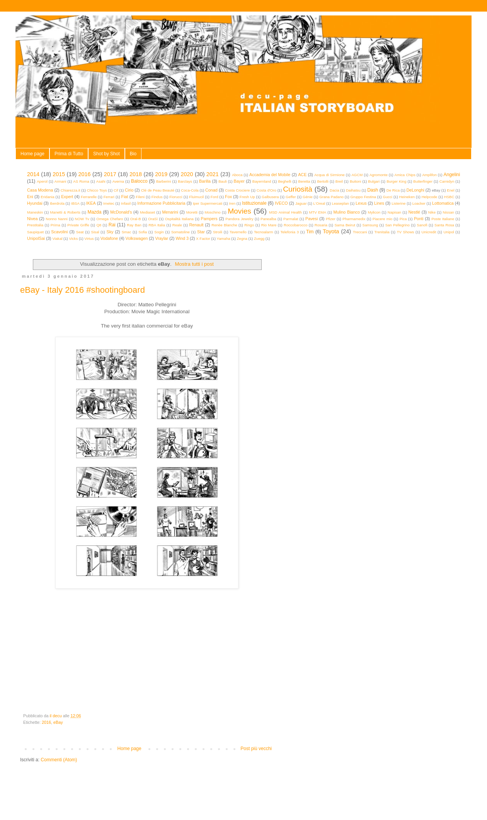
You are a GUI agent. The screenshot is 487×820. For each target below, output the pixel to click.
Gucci (387, 197)
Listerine (398, 203)
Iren (232, 203)
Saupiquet (35, 232)
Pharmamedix (353, 219)
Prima (55, 225)
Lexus (361, 203)
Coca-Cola (189, 190)
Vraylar (161, 238)
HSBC (449, 197)
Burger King (396, 181)
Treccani (360, 232)
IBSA (75, 203)
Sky (109, 231)
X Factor (203, 238)
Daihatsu (353, 190)
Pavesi (311, 218)
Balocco (139, 181)
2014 (33, 174)
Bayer (239, 181)
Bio (133, 153)
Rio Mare (269, 225)
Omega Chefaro (109, 219)
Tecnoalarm (263, 232)
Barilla (205, 181)
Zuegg (259, 238)
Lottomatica (443, 203)
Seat (80, 232)
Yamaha (223, 238)
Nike (432, 212)
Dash (372, 190)
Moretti (192, 212)
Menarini (170, 212)
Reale (177, 225)
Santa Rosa (444, 225)
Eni (30, 196)
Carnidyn (446, 181)
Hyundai (35, 203)
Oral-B (135, 219)
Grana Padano (331, 197)
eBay (58, 722)
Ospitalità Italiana (179, 219)
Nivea (32, 218)
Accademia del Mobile (269, 174)
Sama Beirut (344, 225)
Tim (310, 231)
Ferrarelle (89, 197)
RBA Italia (156, 225)
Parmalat (290, 219)
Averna (118, 181)
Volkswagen (137, 238)
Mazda (94, 212)
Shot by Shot (106, 153)
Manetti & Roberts (65, 212)
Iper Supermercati (207, 203)
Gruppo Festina (363, 197)
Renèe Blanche (224, 225)
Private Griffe (78, 225)
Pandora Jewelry (239, 219)
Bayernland (261, 181)
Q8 (98, 225)
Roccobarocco (295, 225)
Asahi (101, 181)
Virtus (89, 238)
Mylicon (374, 212)
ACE (302, 174)
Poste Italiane (442, 219)
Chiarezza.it (70, 190)
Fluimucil (196, 197)
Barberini (163, 181)
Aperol (42, 181)
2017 (110, 174)
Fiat (124, 196)
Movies (239, 211)
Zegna (242, 238)
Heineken (407, 197)
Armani (60, 181)
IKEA (91, 203)
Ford (214, 197)
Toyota (331, 231)
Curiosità (297, 189)
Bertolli (322, 181)
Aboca (237, 175)
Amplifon (429, 175)
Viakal (57, 238)
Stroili (217, 232)
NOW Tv (82, 219)
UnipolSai (36, 238)
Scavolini (59, 231)
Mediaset (147, 212)
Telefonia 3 (290, 232)
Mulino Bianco (346, 212)
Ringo (249, 225)
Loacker (419, 203)
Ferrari (109, 197)
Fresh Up (247, 197)
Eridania (47, 197)
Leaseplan (340, 203)
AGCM (357, 175)
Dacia (334, 190)
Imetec (108, 203)
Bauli (222, 181)
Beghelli (284, 181)
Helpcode (430, 197)
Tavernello (238, 232)
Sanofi (422, 225)
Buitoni (355, 181)
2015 (59, 174)
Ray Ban (134, 225)
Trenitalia (382, 232)
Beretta (304, 181)
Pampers (209, 218)
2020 (187, 174)
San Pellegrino (397, 225)
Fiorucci (175, 197)
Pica (403, 219)
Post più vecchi (256, 748)
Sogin (159, 232)
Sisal (95, 232)
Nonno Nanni (57, 219)
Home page (32, 153)
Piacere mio (382, 219)
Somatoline (180, 232)
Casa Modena (40, 190)
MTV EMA (317, 212)
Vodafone (109, 238)
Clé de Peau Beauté (157, 190)
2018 (135, 174)
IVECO (281, 203)
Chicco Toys (97, 190)
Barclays (185, 181)
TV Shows (405, 232)
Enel (450, 190)
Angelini (451, 174)
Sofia (142, 232)
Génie (308, 197)
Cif (116, 190)
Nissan (448, 212)
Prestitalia (35, 225)
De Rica (393, 190)
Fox (228, 196)
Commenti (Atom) (59, 759)
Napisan (394, 212)
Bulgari (374, 181)
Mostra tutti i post (194, 264)
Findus (157, 197)
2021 (212, 174)
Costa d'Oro (266, 190)
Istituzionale (254, 203)
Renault (196, 224)
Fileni (140, 197)
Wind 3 (182, 238)
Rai (112, 224)
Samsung (370, 225)
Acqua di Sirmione (329, 175)
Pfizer (330, 219)
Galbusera (270, 197)
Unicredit (429, 232)
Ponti (419, 218)
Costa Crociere (237, 190)
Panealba (268, 219)
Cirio (129, 190)
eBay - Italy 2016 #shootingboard (82, 290)
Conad (211, 190)
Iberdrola (57, 203)
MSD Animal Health (285, 212)
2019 (161, 174)
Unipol (448, 232)
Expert (67, 196)
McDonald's (121, 212)
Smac (126, 232)
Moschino (213, 212)
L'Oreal (319, 203)
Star (201, 231)
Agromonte (379, 175)
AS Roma (81, 181)
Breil (339, 181)
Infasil (126, 203)
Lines (379, 203)
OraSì (153, 219)
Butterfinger (423, 181)
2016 (84, 174)
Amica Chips (405, 175)
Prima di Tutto (68, 153)
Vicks (73, 238)
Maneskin (35, 212)
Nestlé (415, 212)
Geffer (291, 197)
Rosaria (321, 225)
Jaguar (301, 203)
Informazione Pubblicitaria (161, 203)
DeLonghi (415, 190)
